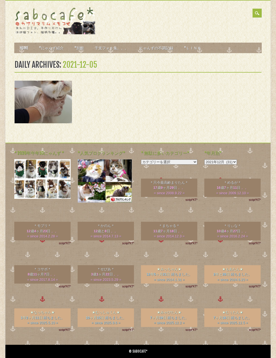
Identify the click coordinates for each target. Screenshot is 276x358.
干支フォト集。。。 (112, 48)
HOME (24, 48)
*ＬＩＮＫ (192, 48)
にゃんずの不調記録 (156, 48)
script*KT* (191, 199)
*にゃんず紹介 (51, 48)
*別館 (79, 48)
